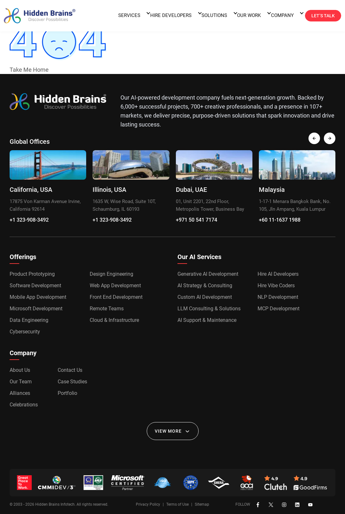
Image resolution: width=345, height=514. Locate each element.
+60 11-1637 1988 (279, 220)
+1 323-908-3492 (29, 220)
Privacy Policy (148, 504)
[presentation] (314, 138)
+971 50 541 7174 (196, 220)
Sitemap (202, 504)
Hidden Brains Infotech (55, 504)
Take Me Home (29, 69)
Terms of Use (177, 504)
